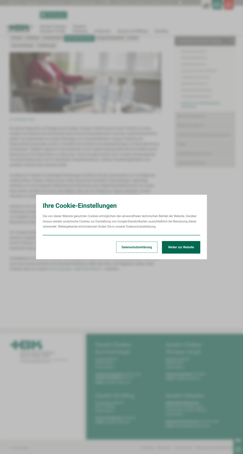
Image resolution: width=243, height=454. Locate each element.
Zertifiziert (32, 80)
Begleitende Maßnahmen (194, 195)
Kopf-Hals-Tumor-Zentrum (198, 112)
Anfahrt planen (105, 408)
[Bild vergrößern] (85, 124)
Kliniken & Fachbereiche (193, 74)
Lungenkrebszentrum (195, 119)
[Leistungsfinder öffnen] (191, 7)
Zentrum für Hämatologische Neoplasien (115, 49)
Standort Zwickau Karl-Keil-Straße (34, 49)
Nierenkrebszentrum (194, 125)
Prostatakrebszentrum (196, 138)
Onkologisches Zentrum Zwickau (73, 49)
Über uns (15, 2)
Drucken (137, 2)
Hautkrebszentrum (193, 106)
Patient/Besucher (189, 64)
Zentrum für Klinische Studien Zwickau (204, 177)
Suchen (119, 2)
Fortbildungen (46, 87)
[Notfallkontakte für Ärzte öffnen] (208, 7)
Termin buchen (53, 20)
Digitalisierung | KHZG (90, 2)
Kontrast (154, 2)
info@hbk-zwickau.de (117, 424)
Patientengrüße (59, 2)
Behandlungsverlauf (150, 49)
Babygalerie (35, 2)
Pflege (182, 186)
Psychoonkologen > (61, 311)
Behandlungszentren (191, 158)
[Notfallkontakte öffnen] (226, 7)
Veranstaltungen (22, 87)
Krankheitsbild (52, 80)
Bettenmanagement (191, 167)
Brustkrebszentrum (194, 93)
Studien (133, 80)
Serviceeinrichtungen (191, 205)
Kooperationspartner (110, 80)
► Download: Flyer (22, 161)
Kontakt (16, 80)
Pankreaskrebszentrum (196, 132)
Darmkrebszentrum (194, 100)
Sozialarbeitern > (92, 311)
